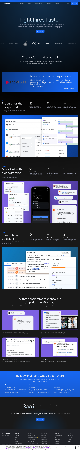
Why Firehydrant (18, 443)
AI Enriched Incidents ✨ (33, 437)
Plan (16, 437)
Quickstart (43, 435)
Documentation (44, 439)
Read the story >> (69, 88)
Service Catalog (31, 441)
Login (68, 3)
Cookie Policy (28, 447)
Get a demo (74, 3)
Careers (69, 439)
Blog (55, 437)
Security (69, 441)
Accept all (70, 447)
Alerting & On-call (31, 435)
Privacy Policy (35, 447)
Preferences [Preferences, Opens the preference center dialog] (59, 447)
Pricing (57, 3)
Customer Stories (58, 435)
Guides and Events (58, 439)
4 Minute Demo (58, 441)
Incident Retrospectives (33, 443)
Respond (16, 439)
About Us (70, 437)
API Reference (44, 441)
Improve (16, 441)
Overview (17, 435)
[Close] (78, 446)
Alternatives (57, 443)
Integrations (43, 437)
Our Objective (21, 3)
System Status (44, 443)
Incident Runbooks (32, 439)
